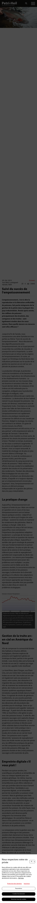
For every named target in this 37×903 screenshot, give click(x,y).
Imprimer (27, 884)
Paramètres (18, 888)
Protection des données (14, 884)
